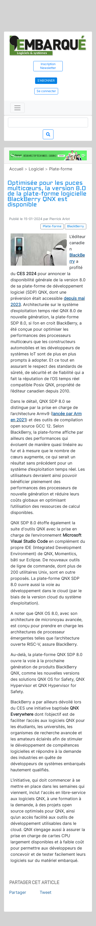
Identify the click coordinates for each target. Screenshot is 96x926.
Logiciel (36, 168)
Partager (17, 892)
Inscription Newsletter (48, 66)
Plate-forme (60, 168)
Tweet (45, 892)
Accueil (16, 168)
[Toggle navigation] (17, 108)
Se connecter (46, 91)
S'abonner (46, 80)
